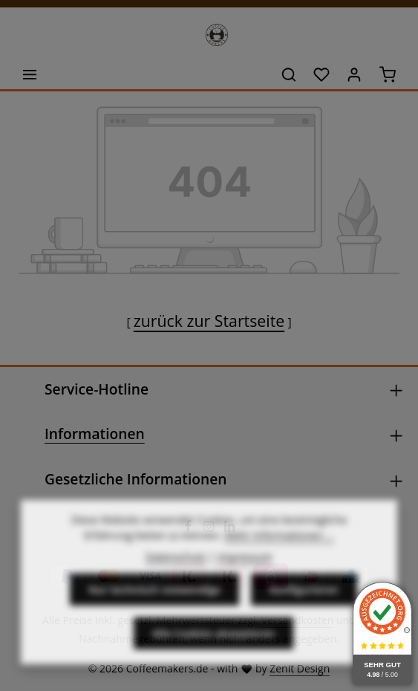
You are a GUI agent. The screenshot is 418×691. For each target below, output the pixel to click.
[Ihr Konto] (354, 74)
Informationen (95, 434)
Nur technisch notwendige (154, 611)
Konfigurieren (304, 611)
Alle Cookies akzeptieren (213, 655)
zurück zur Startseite (209, 320)
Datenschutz (176, 578)
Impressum (245, 578)
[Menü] (30, 74)
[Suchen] (289, 74)
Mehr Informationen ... (279, 557)
